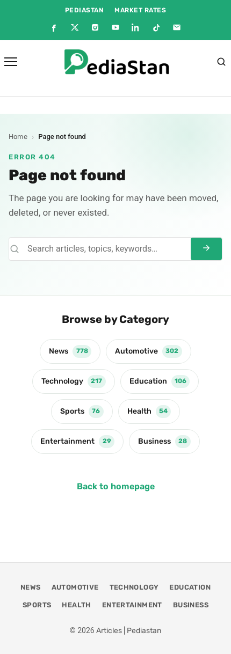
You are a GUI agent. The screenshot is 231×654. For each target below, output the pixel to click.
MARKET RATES (140, 10)
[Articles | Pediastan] (117, 62)
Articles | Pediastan (128, 630)
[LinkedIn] (135, 27)
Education (159, 381)
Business (164, 441)
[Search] (221, 61)
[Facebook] (54, 27)
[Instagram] (95, 27)
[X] (74, 27)
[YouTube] (115, 27)
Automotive (148, 351)
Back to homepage (116, 486)
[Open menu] (10, 61)
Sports (82, 411)
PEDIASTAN (84, 10)
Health (149, 411)
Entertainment (77, 441)
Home (18, 137)
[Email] (176, 27)
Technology (73, 381)
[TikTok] (156, 27)
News (70, 351)
